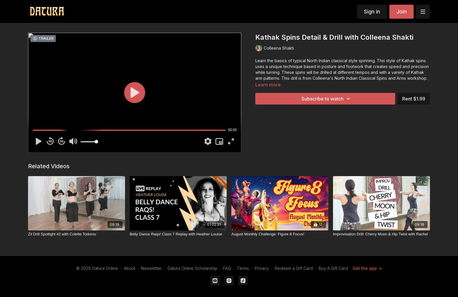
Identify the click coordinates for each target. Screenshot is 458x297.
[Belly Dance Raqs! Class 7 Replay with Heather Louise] (178, 234)
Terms (243, 268)
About (129, 268)
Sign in (372, 11)
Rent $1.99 (413, 99)
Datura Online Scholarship (192, 268)
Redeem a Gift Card (294, 268)
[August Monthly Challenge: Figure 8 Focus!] (279, 234)
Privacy (262, 268)
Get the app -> (367, 268)
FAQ (227, 268)
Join (401, 11)
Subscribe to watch (326, 98)
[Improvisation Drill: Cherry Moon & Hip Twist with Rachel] (381, 234)
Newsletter (151, 268)
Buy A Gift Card (333, 268)
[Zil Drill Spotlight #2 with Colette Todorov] (76, 234)
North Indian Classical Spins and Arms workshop (380, 78)
